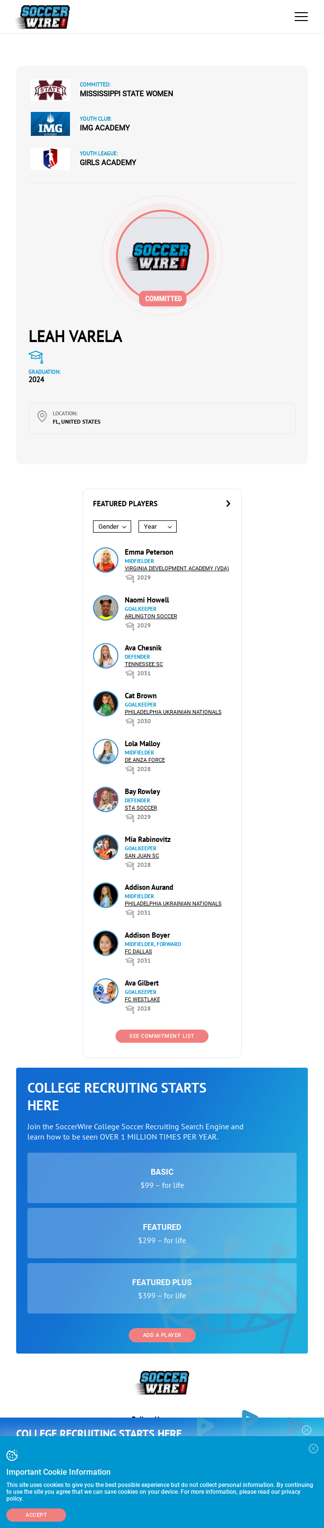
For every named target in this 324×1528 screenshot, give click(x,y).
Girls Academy (108, 162)
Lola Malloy (142, 743)
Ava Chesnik (143, 647)
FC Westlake (142, 999)
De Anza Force (145, 760)
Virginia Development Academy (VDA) (177, 568)
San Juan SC (142, 856)
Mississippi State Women (126, 93)
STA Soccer (141, 808)
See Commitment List (162, 1036)
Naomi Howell (147, 599)
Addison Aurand (149, 887)
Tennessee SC (144, 664)
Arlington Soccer (151, 616)
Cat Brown (141, 695)
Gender (108, 526)
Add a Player (162, 1335)
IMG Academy (105, 128)
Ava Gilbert (142, 983)
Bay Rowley (142, 791)
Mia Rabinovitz (148, 839)
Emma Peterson (149, 552)
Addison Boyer (147, 935)
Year (150, 526)
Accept (36, 1515)
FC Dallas (138, 951)
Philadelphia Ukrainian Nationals (173, 712)
